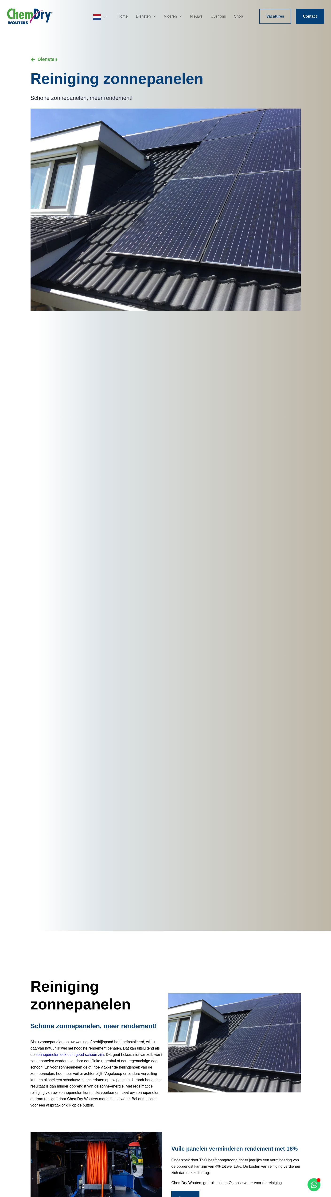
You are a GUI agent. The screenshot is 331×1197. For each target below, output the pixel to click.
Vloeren (173, 16)
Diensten (146, 16)
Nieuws (196, 16)
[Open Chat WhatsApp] (314, 1184)
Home (123, 16)
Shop (238, 16)
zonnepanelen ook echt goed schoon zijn (70, 1055)
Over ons (218, 16)
